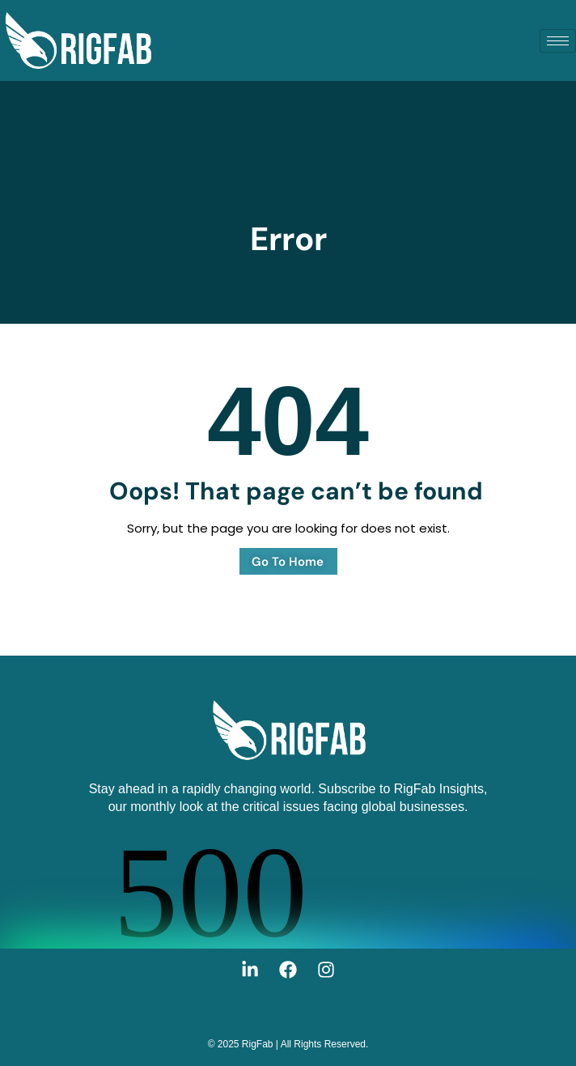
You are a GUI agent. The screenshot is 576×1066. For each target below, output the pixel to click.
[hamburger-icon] (558, 41)
